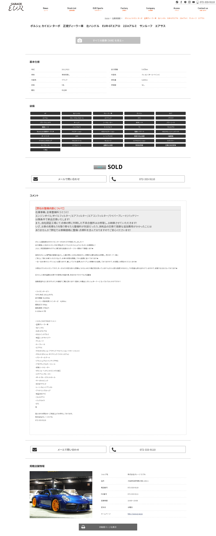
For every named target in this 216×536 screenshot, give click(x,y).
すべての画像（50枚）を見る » (108, 40)
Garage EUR (16, 7)
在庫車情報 (116, 18)
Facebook (181, 2)
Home (107, 18)
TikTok (177, 2)
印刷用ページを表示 (108, 527)
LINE (185, 2)
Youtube (193, 2)
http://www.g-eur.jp (135, 514)
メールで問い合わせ (69, 179)
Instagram (189, 2)
